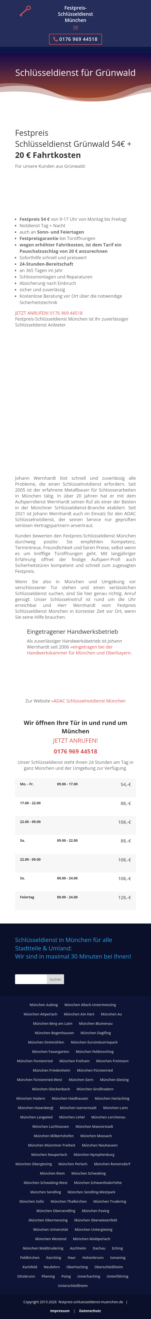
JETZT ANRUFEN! (75, 740)
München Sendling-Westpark (91, 1192)
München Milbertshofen (54, 1135)
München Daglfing (96, 1032)
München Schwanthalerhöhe (98, 1182)
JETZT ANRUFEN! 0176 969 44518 (49, 313)
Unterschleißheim (73, 1285)
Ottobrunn (26, 1276)
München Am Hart (79, 1014)
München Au (111, 1014)
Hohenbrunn (92, 1257)
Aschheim (78, 1248)
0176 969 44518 (78, 39)
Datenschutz (90, 1310)
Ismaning (117, 1257)
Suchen (55, 979)
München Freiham (74, 1061)
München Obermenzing (48, 1220)
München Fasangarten (50, 1051)
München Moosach (96, 1135)
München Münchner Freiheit (51, 1145)
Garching (53, 1257)
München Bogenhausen (54, 1032)
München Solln (31, 1201)
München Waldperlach (91, 1238)
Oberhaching (77, 1267)
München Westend (50, 1238)
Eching (117, 1248)
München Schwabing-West (45, 1182)
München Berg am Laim (52, 1023)
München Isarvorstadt (78, 1107)
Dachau (99, 1248)
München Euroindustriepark (94, 1042)
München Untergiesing (93, 1229)
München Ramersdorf (112, 1164)
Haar (72, 1257)
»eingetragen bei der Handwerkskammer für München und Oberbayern (79, 650)
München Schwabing (88, 1173)
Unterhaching (88, 1276)
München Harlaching (112, 1098)
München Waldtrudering (43, 1248)
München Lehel (72, 1117)
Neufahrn (52, 1267)
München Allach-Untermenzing (90, 1004)
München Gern (81, 1079)
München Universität (50, 1229)
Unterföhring (117, 1276)
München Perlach (72, 1164)
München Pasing (95, 1210)
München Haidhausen (70, 1098)
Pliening (48, 1276)
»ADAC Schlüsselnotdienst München (88, 701)
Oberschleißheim (108, 1267)
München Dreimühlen (46, 1042)
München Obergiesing (33, 1164)
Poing (66, 1276)
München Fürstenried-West (39, 1079)
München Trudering (109, 1201)
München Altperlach (40, 1014)
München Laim (115, 1107)
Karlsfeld (30, 1267)
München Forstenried (35, 1061)
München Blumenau (96, 1023)
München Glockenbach (51, 1089)
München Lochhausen (50, 1126)
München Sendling (45, 1192)
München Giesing (114, 1079)
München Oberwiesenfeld (95, 1220)
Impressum (60, 1310)
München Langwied (36, 1117)
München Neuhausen (100, 1145)
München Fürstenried (95, 1070)
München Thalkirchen (68, 1201)
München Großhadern (95, 1089)
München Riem (52, 1173)
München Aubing (44, 1004)
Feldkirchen (30, 1257)
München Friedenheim (51, 1070)
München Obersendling (55, 1210)
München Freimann (112, 1061)
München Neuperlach (49, 1154)
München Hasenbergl (35, 1107)
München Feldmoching (95, 1051)
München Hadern (30, 1098)
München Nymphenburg (94, 1154)
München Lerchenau (108, 1117)
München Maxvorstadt (94, 1126)
